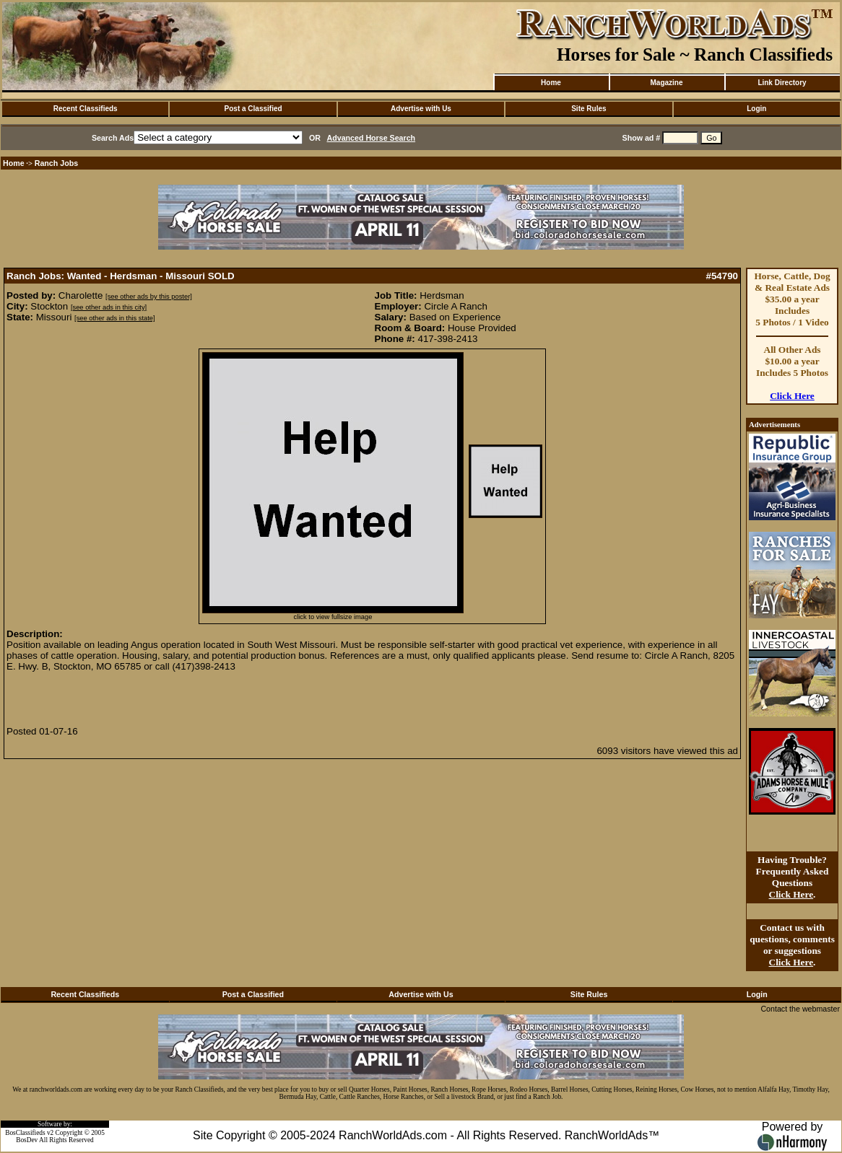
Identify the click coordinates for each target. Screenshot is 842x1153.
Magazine (666, 83)
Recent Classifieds (85, 109)
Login (756, 109)
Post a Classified (253, 109)
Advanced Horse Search (371, 137)
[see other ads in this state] (114, 318)
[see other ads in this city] (109, 307)
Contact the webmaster (800, 1008)
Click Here (792, 395)
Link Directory (782, 83)
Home (551, 83)
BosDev (27, 1140)
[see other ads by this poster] (148, 296)
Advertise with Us (421, 109)
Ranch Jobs (56, 163)
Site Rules (588, 109)
